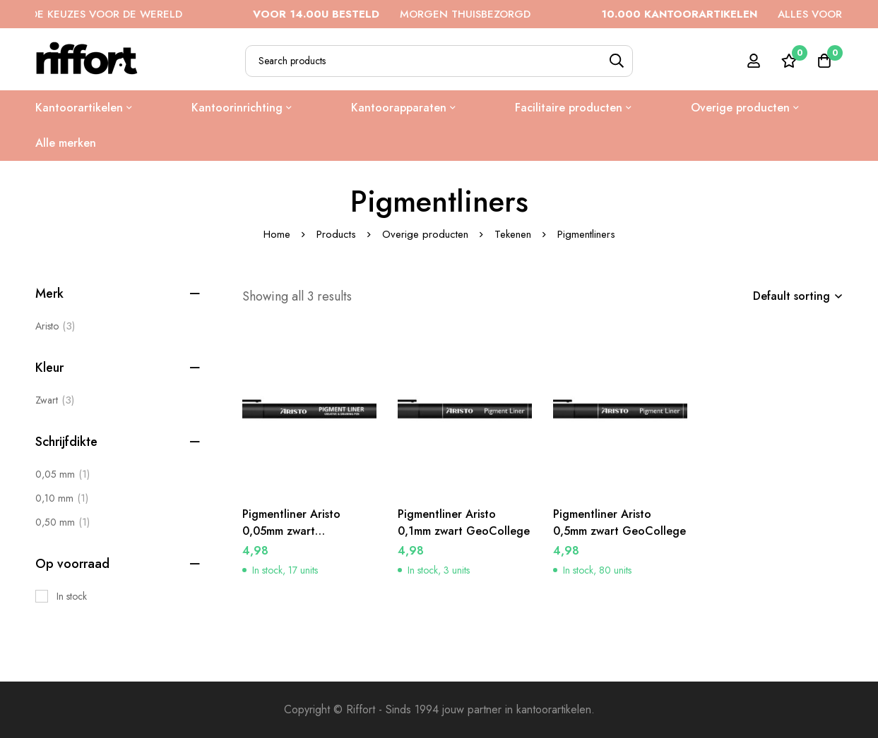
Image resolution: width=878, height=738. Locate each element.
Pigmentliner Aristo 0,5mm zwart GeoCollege (619, 522)
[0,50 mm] (62, 522)
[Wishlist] (789, 60)
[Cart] (824, 60)
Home (276, 234)
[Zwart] (54, 400)
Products (336, 234)
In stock (72, 596)
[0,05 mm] (62, 474)
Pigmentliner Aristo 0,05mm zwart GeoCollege (291, 531)
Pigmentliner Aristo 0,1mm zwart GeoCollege (464, 522)
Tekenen (512, 234)
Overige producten (425, 234)
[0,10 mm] (61, 498)
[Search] (617, 61)
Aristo (55, 326)
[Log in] (753, 60)
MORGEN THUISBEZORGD (404, 14)
